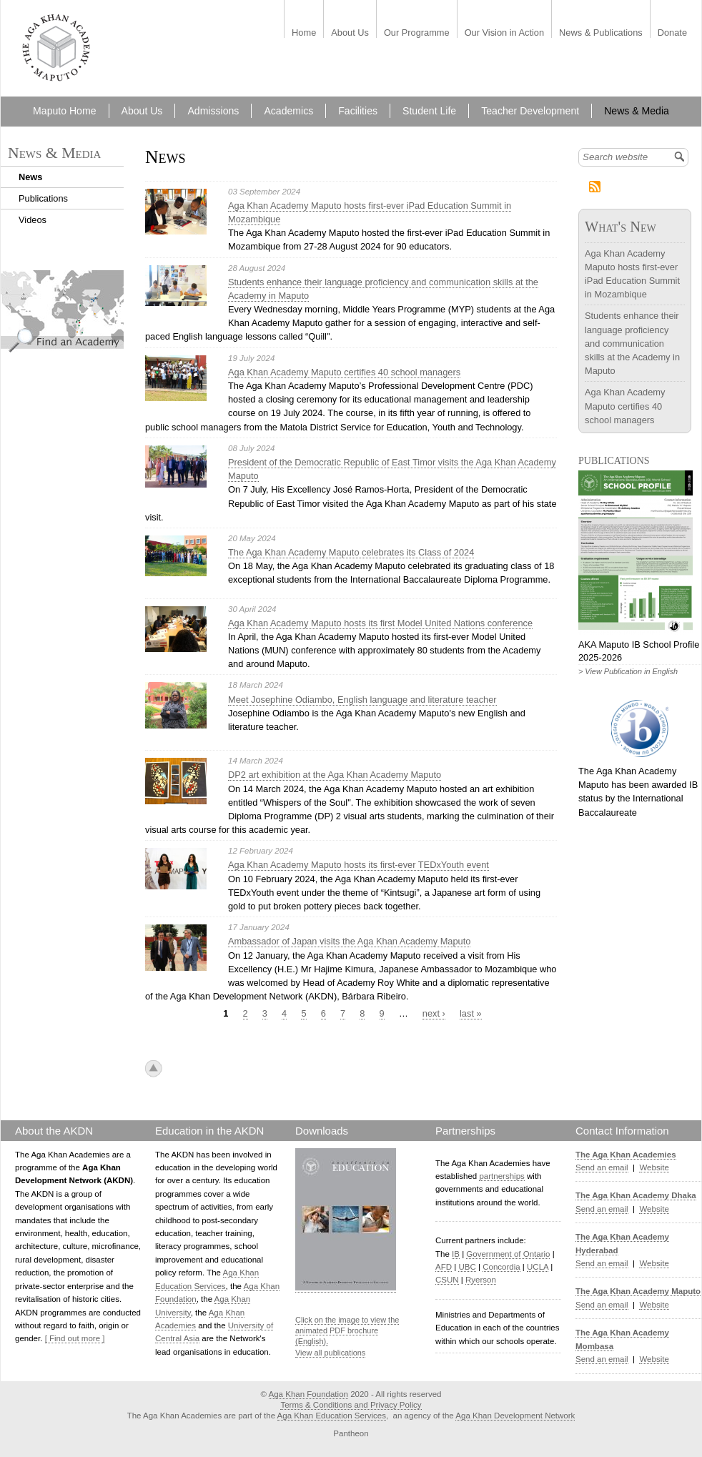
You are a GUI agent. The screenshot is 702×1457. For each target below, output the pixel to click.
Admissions (213, 111)
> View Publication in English (628, 671)
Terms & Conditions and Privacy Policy (350, 1405)
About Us (350, 33)
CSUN (447, 1279)
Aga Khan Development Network (515, 1415)
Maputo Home (64, 111)
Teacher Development (530, 111)
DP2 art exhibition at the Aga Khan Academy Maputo (334, 774)
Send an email (601, 1167)
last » (471, 1013)
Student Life (429, 111)
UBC (466, 1267)
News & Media (636, 111)
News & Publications (601, 33)
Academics (288, 111)
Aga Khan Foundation (308, 1394)
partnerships (501, 1176)
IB (456, 1254)
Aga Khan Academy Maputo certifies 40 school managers (344, 372)
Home (304, 33)
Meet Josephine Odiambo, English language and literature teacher (362, 699)
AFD (443, 1267)
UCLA (537, 1267)
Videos (32, 219)
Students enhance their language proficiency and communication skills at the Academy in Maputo (632, 343)
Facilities (357, 111)
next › (433, 1013)
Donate (672, 33)
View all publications (330, 1352)
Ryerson (480, 1279)
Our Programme (417, 33)
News (30, 177)
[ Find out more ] (75, 1338)
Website (653, 1167)
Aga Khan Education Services (331, 1415)
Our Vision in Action (504, 33)
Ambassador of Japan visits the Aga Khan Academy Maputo (349, 941)
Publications (43, 198)
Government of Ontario (508, 1254)
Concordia (501, 1267)
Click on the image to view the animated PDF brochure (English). (347, 1330)
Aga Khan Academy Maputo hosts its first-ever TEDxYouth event (358, 864)
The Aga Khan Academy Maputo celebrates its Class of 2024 (351, 552)
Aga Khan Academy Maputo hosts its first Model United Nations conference (380, 623)
